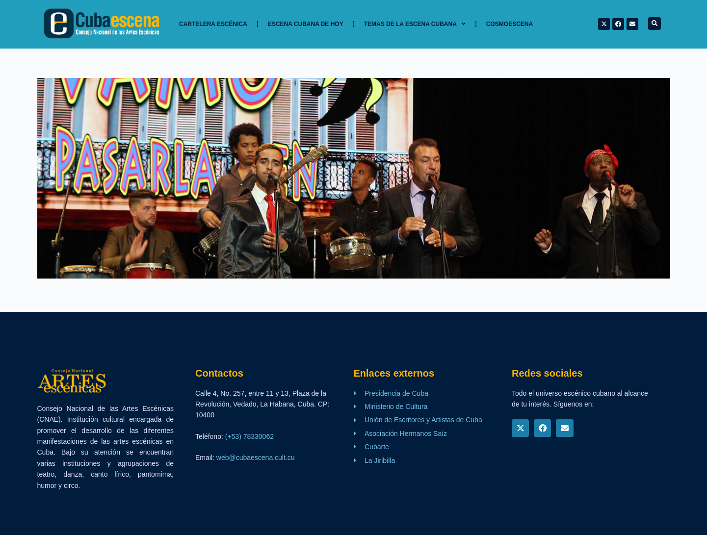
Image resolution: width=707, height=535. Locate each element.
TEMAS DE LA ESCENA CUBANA (415, 24)
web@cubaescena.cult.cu (255, 457)
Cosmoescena (509, 24)
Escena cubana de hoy (305, 24)
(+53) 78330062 (249, 436)
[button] (654, 23)
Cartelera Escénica (213, 24)
